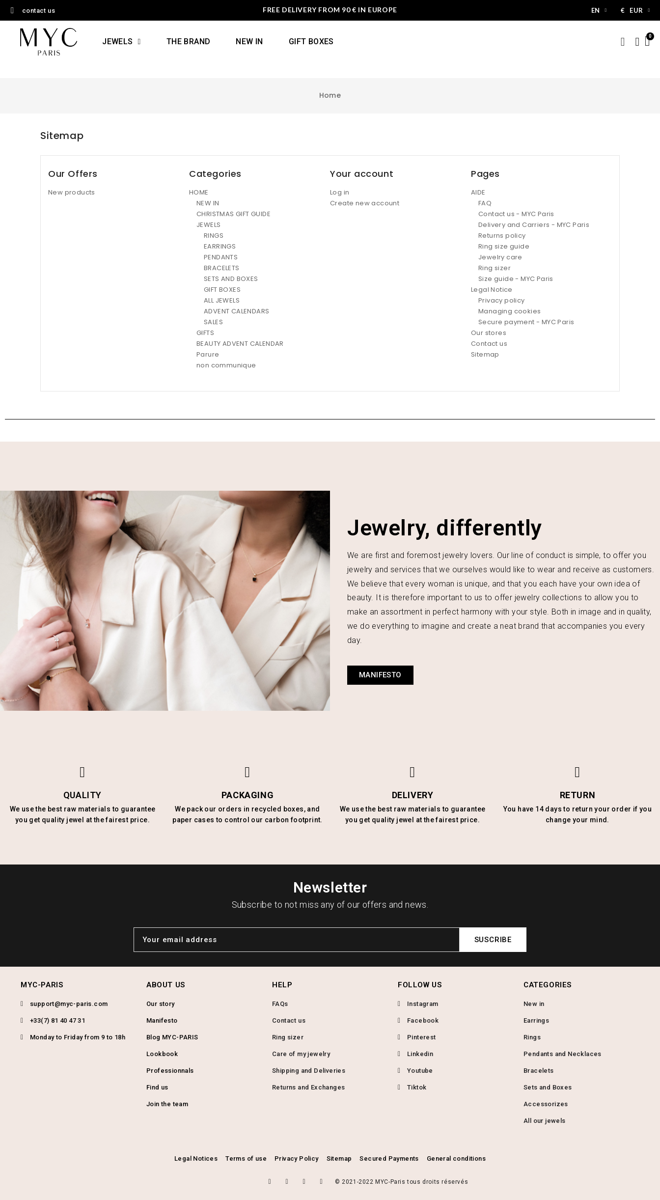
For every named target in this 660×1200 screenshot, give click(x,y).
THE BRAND (188, 41)
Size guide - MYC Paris (515, 278)
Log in (339, 192)
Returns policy (502, 235)
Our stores (488, 332)
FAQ (485, 203)
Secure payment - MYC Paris (526, 322)
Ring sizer (494, 268)
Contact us (489, 343)
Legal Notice (492, 289)
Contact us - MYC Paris (516, 214)
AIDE (478, 192)
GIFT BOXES (311, 41)
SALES (213, 322)
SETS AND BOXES (231, 278)
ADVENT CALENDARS (236, 311)
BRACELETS (222, 268)
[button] (380, 675)
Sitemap (485, 354)
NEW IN (249, 41)
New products (71, 192)
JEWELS (121, 42)
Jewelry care (500, 257)
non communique (226, 365)
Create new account (364, 203)
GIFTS (205, 332)
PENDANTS (221, 257)
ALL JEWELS (222, 300)
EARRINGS (220, 246)
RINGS (213, 235)
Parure (207, 354)
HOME (199, 192)
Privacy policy (501, 300)
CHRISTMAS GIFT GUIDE (233, 214)
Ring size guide (503, 246)
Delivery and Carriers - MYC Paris (533, 224)
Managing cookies (509, 311)
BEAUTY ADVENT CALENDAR (240, 343)
